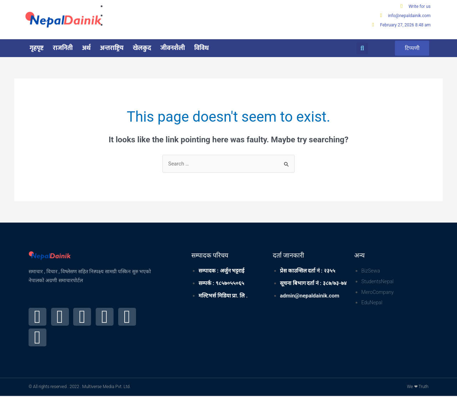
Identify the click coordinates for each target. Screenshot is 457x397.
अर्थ (86, 48)
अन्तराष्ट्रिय (112, 48)
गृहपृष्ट (37, 48)
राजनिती (63, 48)
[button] (362, 49)
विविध (201, 48)
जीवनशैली (172, 48)
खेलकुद (142, 48)
